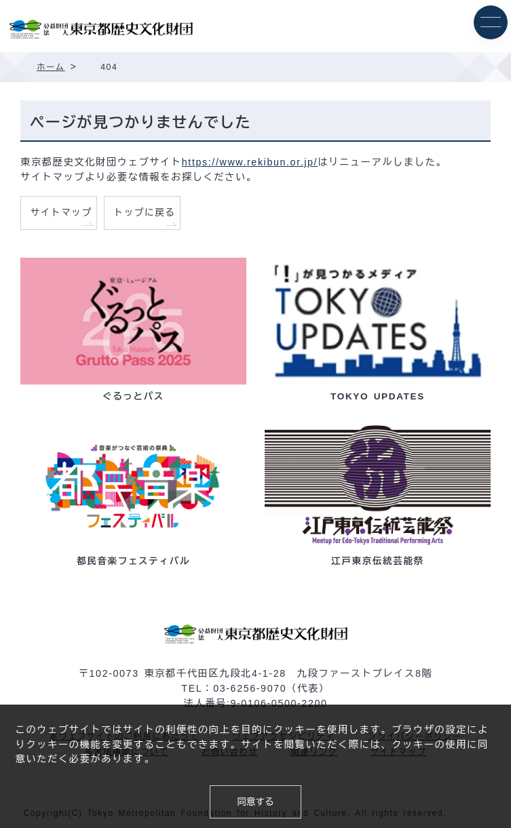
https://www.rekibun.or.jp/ (250, 162)
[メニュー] (491, 22)
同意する (255, 802)
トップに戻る (145, 213)
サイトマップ (61, 213)
